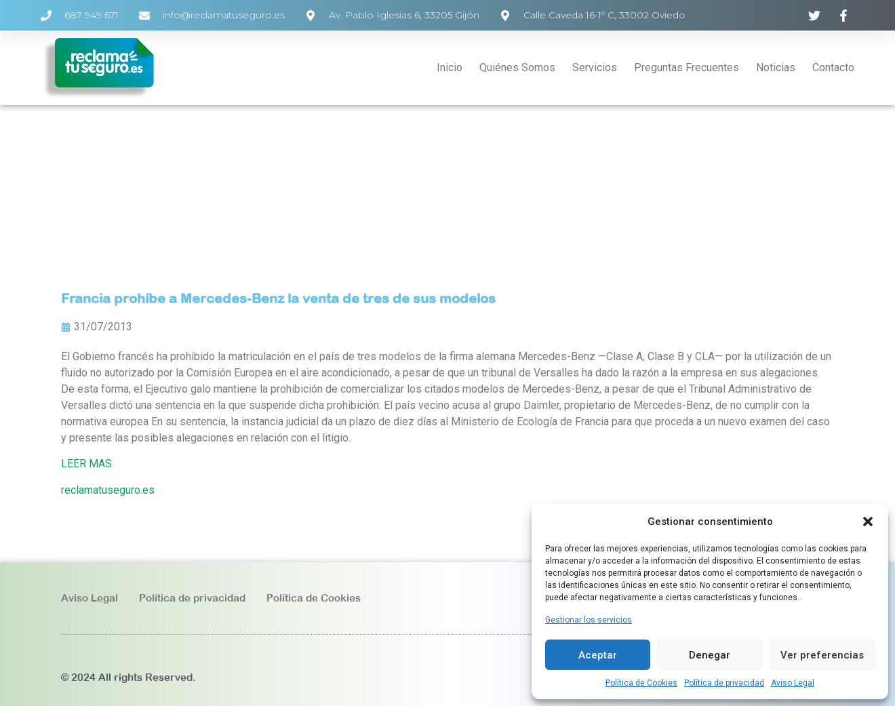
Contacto (833, 67)
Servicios (594, 67)
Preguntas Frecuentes (686, 67)
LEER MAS (86, 463)
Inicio (449, 67)
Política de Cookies (641, 683)
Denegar (709, 655)
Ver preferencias (822, 655)
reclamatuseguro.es (108, 490)
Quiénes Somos (517, 67)
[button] (868, 521)
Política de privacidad (724, 683)
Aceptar (597, 655)
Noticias (775, 67)
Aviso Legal (792, 683)
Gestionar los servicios (588, 620)
